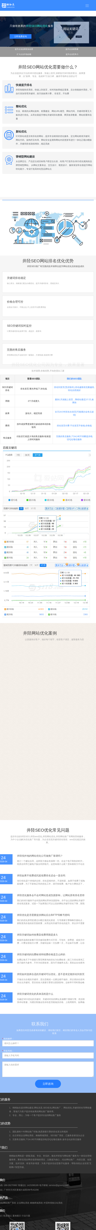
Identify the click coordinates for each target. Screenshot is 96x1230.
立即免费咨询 (20, 36)
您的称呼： (8, 1039)
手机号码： (8, 1051)
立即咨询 (48, 1083)
